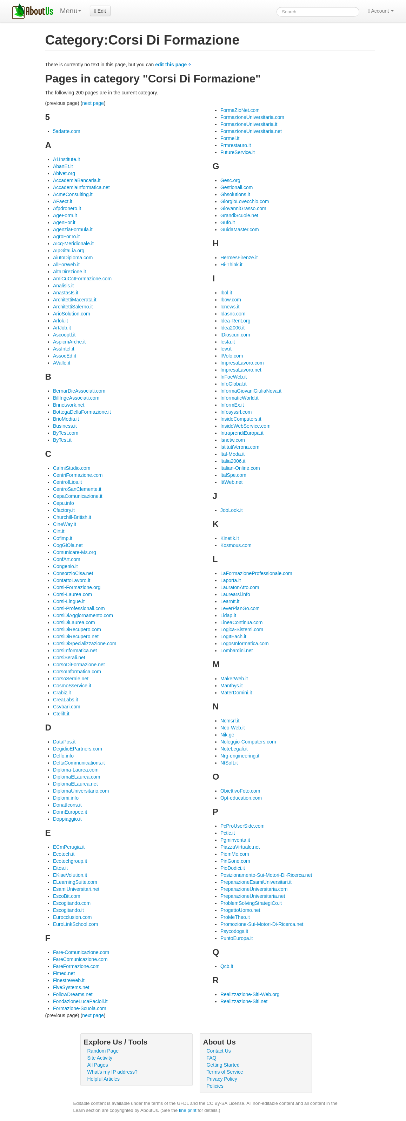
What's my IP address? (112, 1072)
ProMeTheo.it (235, 917)
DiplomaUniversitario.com (81, 791)
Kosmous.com (236, 545)
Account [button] (381, 11)
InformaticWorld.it (239, 398)
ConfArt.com (66, 559)
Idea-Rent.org (235, 320)
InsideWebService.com (245, 426)
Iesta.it (227, 342)
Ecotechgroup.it (70, 861)
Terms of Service (225, 1072)
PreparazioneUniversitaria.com (253, 889)
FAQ (212, 1058)
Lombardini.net (236, 650)
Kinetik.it (229, 538)
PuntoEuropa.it (236, 938)
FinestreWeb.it (69, 980)
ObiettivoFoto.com (240, 791)
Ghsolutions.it (235, 194)
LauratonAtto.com (239, 587)
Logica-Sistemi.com (241, 629)
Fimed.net (64, 973)
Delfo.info (63, 756)
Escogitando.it (68, 910)
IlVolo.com (231, 356)
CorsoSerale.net (70, 678)
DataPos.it (64, 742)
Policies (215, 1086)
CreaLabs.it (65, 699)
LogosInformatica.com (244, 643)
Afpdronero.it (67, 208)
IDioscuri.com (235, 335)
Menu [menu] (70, 11)
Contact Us (219, 1051)
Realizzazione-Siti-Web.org (250, 994)
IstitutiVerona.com (239, 447)
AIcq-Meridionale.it (73, 243)
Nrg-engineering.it (239, 756)
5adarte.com (66, 131)
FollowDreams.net (73, 994)
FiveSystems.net (71, 987)
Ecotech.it (63, 854)
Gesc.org (230, 180)
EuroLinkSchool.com (75, 924)
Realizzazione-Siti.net (244, 1001)
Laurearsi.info (235, 594)
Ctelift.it (61, 713)
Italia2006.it (233, 461)
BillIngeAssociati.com (76, 398)
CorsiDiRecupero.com (77, 629)
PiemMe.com (234, 854)
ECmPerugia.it (69, 847)
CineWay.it (64, 524)
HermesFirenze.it (239, 257)
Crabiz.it (62, 692)
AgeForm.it (65, 215)
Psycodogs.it (234, 931)
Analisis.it (63, 285)
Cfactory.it (64, 510)
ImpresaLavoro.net (240, 370)
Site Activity (100, 1058)
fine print (188, 1110)
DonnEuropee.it (70, 812)
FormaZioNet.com (240, 110)
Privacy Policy (222, 1079)
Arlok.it (60, 320)
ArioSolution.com (71, 313)
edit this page (171, 64)
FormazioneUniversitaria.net (251, 131)
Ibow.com (230, 299)
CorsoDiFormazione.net (79, 664)
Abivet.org (64, 173)
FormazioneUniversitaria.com (252, 117)
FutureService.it (237, 152)
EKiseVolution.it (70, 875)
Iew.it (226, 349)
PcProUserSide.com (242, 826)
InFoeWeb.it (233, 377)
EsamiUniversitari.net (76, 889)
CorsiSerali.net (69, 657)
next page (93, 103)
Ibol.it (226, 292)
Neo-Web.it (232, 727)
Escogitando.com (72, 903)
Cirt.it (59, 531)
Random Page (103, 1051)
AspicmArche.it (69, 342)
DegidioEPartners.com (77, 749)
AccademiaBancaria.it (76, 180)
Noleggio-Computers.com (248, 742)
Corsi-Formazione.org (76, 587)
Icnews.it (229, 306)
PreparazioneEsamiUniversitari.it (256, 882)
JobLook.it (231, 510)
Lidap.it (228, 615)
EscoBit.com (66, 896)
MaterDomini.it (236, 692)
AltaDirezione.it (69, 271)
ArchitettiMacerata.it (74, 299)
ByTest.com (65, 433)
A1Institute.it (66, 159)
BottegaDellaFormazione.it (82, 412)
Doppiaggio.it (67, 819)
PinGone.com (235, 861)
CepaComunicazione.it (77, 496)
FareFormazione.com (76, 966)
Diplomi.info (66, 798)
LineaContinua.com (241, 622)
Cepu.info (63, 503)
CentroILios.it (67, 482)
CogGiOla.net (68, 545)
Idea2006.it (232, 328)
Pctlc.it (227, 833)
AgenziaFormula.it (73, 229)
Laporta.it (230, 580)
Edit (100, 11)
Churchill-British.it (72, 517)
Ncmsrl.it (229, 720)
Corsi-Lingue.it (69, 601)
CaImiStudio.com (72, 468)
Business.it (65, 426)
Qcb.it (226, 966)
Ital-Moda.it (232, 454)
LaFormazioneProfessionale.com (256, 573)
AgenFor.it (64, 222)
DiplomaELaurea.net (75, 784)
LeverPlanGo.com (240, 608)
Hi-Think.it (231, 264)
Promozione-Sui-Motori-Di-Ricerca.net (262, 924)
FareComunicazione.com (80, 959)
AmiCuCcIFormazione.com (82, 278)
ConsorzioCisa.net (73, 573)
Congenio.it (65, 566)
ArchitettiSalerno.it (73, 306)
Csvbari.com (66, 706)
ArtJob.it (62, 328)
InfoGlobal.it (233, 384)
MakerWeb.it (234, 678)
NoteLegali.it (234, 749)
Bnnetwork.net (69, 405)
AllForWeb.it (66, 264)
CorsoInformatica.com (77, 671)
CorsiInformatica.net (75, 650)
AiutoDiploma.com (73, 257)
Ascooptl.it (64, 335)
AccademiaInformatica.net (81, 187)
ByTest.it (62, 440)
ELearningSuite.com (75, 882)
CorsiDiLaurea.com (74, 622)
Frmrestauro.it (235, 145)
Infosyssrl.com (236, 412)
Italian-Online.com (240, 468)
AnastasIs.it (65, 292)
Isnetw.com (232, 440)
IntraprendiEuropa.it (242, 433)
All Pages (97, 1065)
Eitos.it (60, 868)
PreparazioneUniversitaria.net (252, 896)
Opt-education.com (241, 798)
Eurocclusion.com (72, 917)
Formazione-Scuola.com (79, 1008)
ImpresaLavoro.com (242, 363)
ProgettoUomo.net (240, 910)
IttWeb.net (231, 482)
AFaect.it (62, 201)
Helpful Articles (103, 1079)
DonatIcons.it (67, 805)
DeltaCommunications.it (79, 763)
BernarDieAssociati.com (79, 391)
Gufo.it (227, 222)
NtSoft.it (229, 763)
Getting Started (223, 1065)
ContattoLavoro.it (72, 580)
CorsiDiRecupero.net (76, 636)
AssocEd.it (64, 356)
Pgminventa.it (235, 840)
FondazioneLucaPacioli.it (80, 1001)
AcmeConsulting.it (73, 194)
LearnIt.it (229, 601)
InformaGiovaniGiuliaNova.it (250, 391)
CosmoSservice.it (72, 685)
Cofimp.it (62, 538)
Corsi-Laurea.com (72, 594)
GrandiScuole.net (239, 215)
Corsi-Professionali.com (79, 608)
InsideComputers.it (240, 419)
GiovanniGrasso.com (243, 208)
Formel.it (229, 138)
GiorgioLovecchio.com (244, 201)
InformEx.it (232, 405)
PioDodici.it (232, 868)
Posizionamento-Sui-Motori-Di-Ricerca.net (266, 875)
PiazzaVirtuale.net (240, 847)
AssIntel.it (63, 349)
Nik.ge (227, 735)
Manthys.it (231, 685)
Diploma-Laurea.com (76, 770)
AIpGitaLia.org (69, 250)
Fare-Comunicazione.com (81, 952)
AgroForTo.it (66, 236)
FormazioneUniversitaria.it (249, 124)
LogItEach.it (233, 636)
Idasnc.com (233, 313)
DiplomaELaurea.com (76, 777)
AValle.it (61, 363)
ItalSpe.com (233, 475)
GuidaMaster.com (239, 229)
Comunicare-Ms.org (74, 552)
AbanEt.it (63, 166)
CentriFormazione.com (78, 475)
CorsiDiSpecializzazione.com (85, 643)
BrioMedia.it (66, 419)
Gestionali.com (236, 187)
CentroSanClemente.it (77, 489)
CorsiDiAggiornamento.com (83, 615)
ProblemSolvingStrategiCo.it (251, 903)
